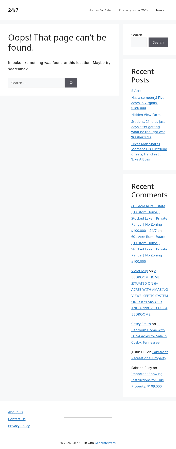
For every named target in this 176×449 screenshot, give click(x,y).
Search (136, 34)
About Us (15, 412)
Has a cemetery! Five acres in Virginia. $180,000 (147, 102)
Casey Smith (141, 323)
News (160, 10)
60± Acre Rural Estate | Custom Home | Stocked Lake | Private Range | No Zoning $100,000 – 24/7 (149, 218)
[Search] (71, 83)
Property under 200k (133, 10)
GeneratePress (105, 443)
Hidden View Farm (145, 114)
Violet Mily (139, 271)
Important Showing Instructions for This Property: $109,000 (147, 379)
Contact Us (17, 419)
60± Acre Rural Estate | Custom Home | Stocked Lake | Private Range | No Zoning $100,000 (149, 249)
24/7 (13, 10)
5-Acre (136, 90)
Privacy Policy (19, 425)
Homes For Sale (100, 10)
